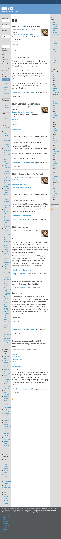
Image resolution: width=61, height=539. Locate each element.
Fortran (14, 354)
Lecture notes (55, 55)
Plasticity (15, 124)
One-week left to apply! (55, 191)
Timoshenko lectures (7, 417)
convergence (16, 367)
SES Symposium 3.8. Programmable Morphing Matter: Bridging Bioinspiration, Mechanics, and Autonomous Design (8, 176)
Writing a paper (6, 430)
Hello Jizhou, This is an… (55, 164)
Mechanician (6, 525)
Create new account (6, 85)
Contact (5, 519)
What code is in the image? (5, 42)
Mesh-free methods (6, 392)
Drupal (16, 510)
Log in (25, 92)
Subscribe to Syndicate (52, 209)
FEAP (13, 47)
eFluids (6, 503)
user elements (16, 129)
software (15, 42)
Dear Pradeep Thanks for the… (55, 177)
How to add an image (55, 39)
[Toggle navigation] (58, 8)
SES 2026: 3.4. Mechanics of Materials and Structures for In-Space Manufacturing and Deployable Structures (8, 329)
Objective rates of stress (6, 398)
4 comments (27, 216)
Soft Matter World (6, 496)
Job (4, 535)
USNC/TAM (7, 501)
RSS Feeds (54, 59)
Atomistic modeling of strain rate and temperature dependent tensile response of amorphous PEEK (7, 198)
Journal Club (55, 50)
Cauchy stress (6, 366)
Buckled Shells (6, 471)
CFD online (5, 476)
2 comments (27, 270)
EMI (5, 479)
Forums (6, 103)
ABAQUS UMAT (6, 357)
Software (5, 529)
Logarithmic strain (7, 383)
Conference (6, 533)
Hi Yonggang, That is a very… (56, 102)
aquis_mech (23, 349)
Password (4, 24)
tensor (5, 448)
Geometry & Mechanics (7, 371)
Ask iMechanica (56, 23)
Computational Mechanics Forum (23, 34)
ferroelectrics (16, 357)
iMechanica (7, 8)
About (4, 517)
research (15, 180)
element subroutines (19, 185)
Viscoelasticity (7, 420)
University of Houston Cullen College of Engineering (24, 512)
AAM (5, 459)
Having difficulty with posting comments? (56, 31)
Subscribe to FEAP (12, 399)
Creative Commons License (49, 508)
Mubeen (22, 29)
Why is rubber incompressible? (7, 424)
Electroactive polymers (7, 482)
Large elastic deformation (7, 377)
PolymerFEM (7, 488)
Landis (14, 362)
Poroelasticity (7, 407)
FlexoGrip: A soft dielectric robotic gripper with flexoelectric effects (7, 257)
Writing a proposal (6, 434)
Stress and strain (6, 410)
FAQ (54, 62)
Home (13, 16)
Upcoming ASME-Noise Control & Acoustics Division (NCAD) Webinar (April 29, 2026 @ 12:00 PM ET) (7, 304)
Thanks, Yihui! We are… (55, 142)
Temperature (7, 414)
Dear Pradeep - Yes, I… (55, 130)
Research (5, 521)
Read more (16, 92)
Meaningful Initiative (56, 152)
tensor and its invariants (6, 443)
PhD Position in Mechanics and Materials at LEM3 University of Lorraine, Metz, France (7, 239)
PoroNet (6, 490)
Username (5, 18)
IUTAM (6, 485)
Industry (5, 531)
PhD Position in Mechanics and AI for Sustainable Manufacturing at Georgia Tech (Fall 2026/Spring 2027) (8, 279)
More (8, 343)
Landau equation (17, 359)
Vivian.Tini (22, 287)
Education (5, 523)
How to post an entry (55, 45)
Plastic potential (6, 404)
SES (5, 492)
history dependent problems (21, 187)
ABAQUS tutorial (6, 362)
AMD (5, 462)
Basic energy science (6, 466)
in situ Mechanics (7, 438)
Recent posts (6, 515)
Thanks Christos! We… (55, 77)
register (31, 92)
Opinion (5, 527)
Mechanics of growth (7, 387)
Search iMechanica (7, 106)
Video (4, 537)
